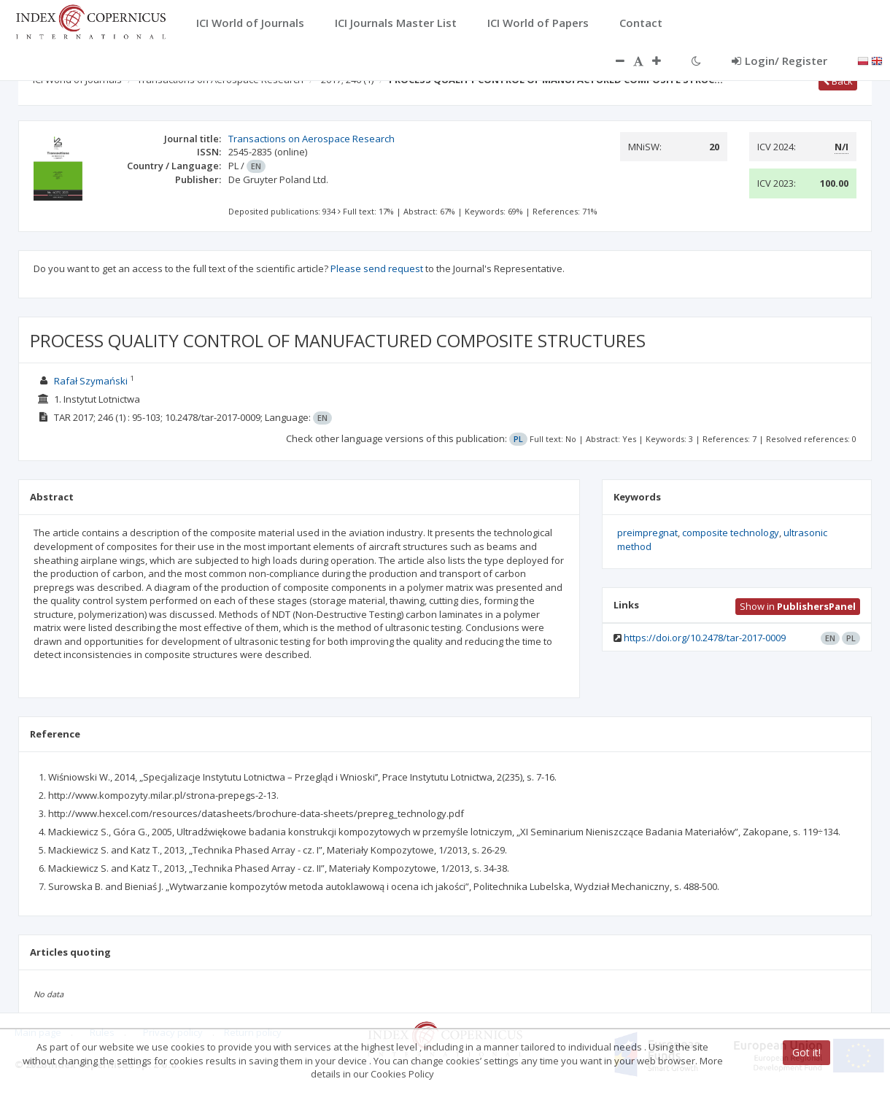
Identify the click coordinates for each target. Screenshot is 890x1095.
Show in (798, 606)
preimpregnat (647, 532)
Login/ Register (779, 60)
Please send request (376, 268)
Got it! (806, 1052)
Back (838, 81)
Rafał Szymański (91, 380)
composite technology (730, 532)
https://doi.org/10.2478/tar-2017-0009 (705, 637)
